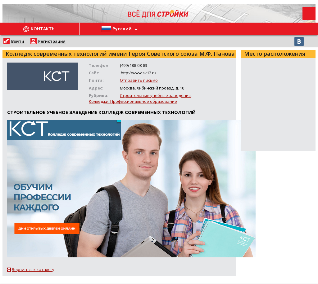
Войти (17, 41)
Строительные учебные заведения (155, 95)
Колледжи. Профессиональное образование (133, 101)
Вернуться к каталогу (33, 269)
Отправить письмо (139, 80)
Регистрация (52, 41)
